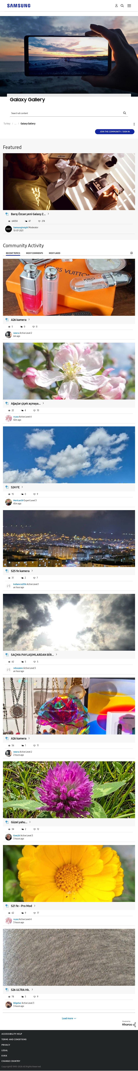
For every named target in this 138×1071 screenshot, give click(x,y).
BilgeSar (17, 1003)
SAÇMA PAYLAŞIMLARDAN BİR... (32, 654)
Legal (4, 1050)
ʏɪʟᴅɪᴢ (16, 417)
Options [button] (129, 124)
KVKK (4, 1056)
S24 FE (15, 487)
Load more (67, 1018)
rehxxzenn (18, 668)
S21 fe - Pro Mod (21, 906)
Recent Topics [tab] (13, 253)
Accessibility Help (11, 1034)
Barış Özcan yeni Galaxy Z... (28, 214)
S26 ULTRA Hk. (20, 990)
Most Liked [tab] (54, 253)
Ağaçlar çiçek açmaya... (26, 403)
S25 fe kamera (20, 571)
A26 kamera (18, 320)
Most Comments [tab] (34, 253)
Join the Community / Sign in (115, 131)
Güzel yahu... (19, 822)
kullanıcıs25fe (19, 584)
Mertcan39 (18, 500)
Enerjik (16, 835)
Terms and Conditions (14, 1039)
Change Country (10, 1061)
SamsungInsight (20, 227)
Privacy (5, 1045)
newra (16, 333)
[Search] (69, 113)
